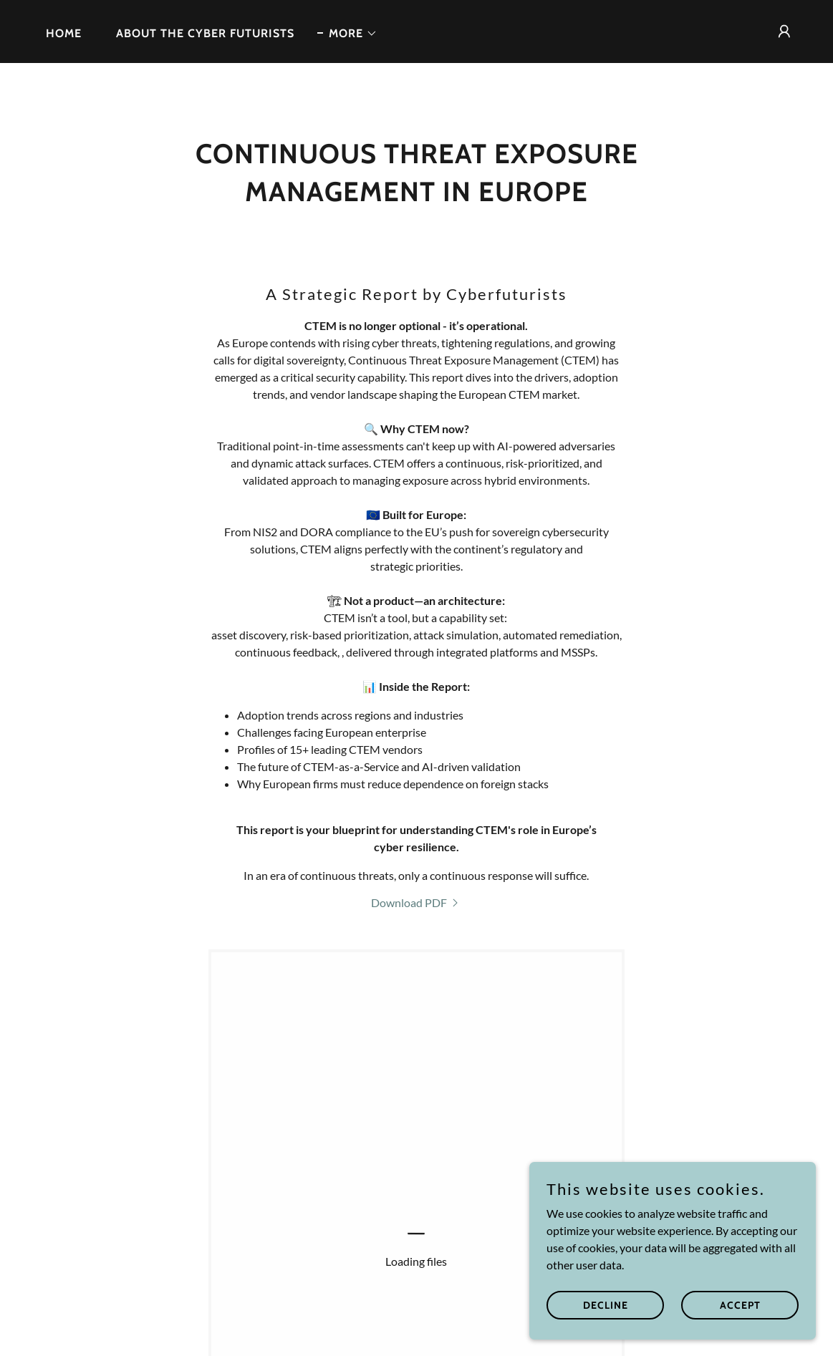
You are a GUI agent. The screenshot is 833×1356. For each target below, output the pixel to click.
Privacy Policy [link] (322, 1320)
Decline (605, 1304)
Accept (740, 1304)
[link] (416, 902)
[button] (347, 33)
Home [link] (64, 33)
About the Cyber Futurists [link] (205, 33)
